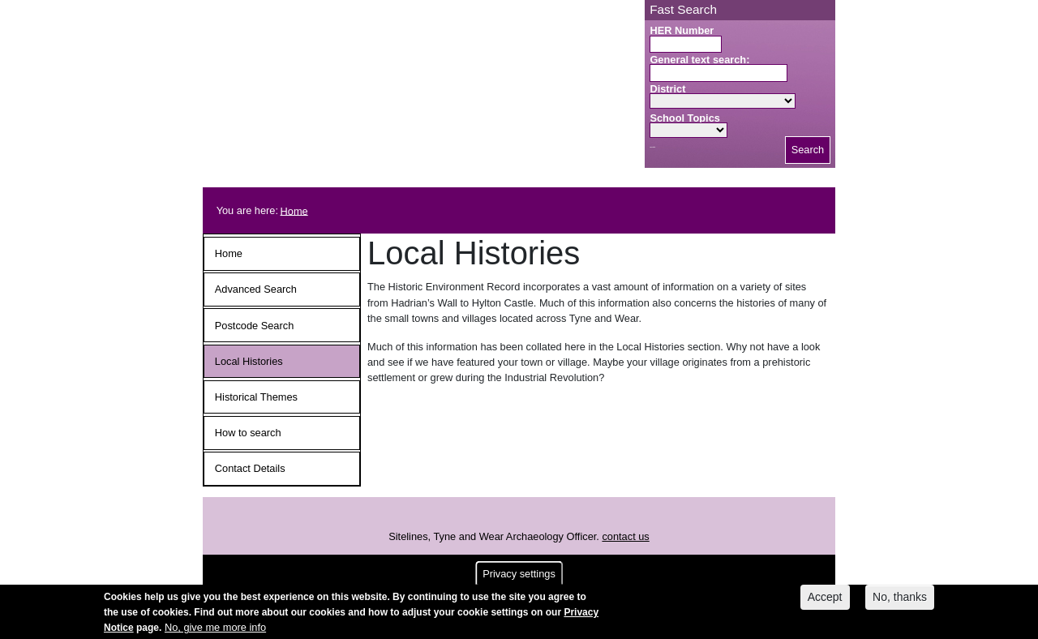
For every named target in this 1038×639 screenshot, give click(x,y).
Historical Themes (256, 397)
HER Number (682, 30)
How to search (248, 433)
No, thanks (900, 601)
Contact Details (250, 468)
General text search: (699, 60)
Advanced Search (256, 289)
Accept (825, 601)
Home (294, 210)
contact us (625, 536)
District (667, 89)
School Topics (685, 118)
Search (808, 150)
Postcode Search (254, 326)
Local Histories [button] (249, 361)
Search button (652, 147)
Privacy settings (519, 579)
